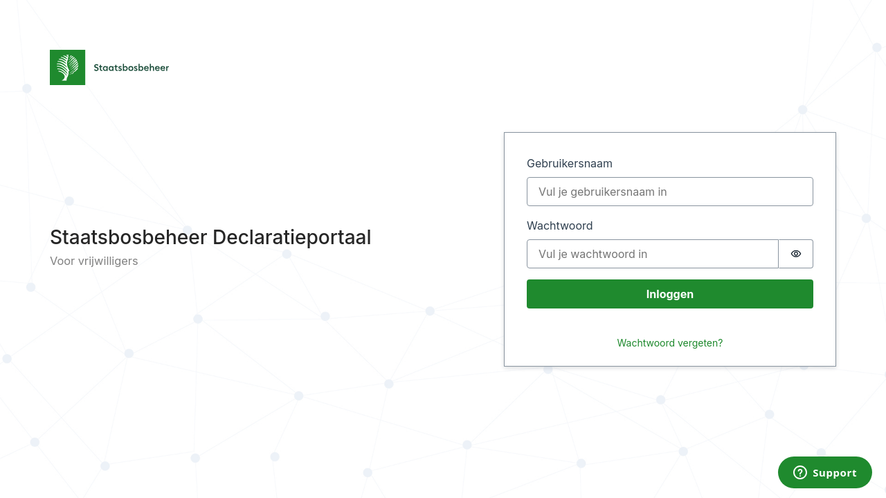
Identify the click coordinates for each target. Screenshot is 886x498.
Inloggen (670, 294)
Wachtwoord (560, 225)
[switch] (796, 253)
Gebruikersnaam (570, 163)
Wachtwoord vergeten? (670, 343)
